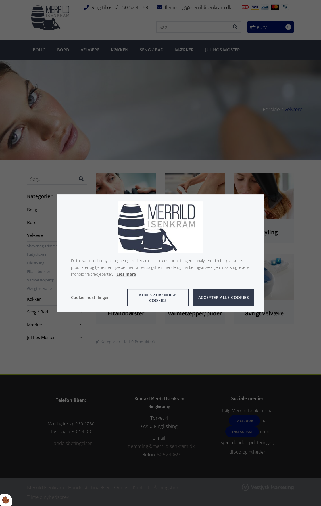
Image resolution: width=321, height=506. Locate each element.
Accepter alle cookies (223, 297)
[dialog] (160, 252)
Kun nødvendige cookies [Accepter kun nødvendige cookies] (158, 297)
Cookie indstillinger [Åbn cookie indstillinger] (90, 297)
